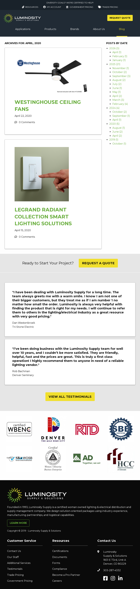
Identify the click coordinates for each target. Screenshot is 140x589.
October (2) (119, 72)
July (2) (117, 84)
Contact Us (14, 551)
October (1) (119, 143)
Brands (74, 29)
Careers (57, 580)
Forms (56, 563)
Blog (122, 29)
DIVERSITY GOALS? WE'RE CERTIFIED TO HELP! (70, 2)
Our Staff (13, 557)
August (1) (118, 127)
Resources (30, 7)
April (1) (116, 52)
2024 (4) (114, 107)
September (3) (121, 76)
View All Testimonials (70, 397)
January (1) (119, 60)
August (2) (119, 80)
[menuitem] (23, 29)
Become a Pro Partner (66, 574)
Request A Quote (98, 263)
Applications (22, 29)
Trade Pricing (108, 7)
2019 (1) (113, 139)
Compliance (59, 568)
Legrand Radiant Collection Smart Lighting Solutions (43, 217)
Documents (59, 557)
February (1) (119, 56)
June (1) (117, 88)
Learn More (18, 522)
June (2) (117, 131)
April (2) (117, 96)
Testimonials (14, 568)
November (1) (120, 68)
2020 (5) (114, 123)
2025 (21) (114, 64)
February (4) (120, 103)
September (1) (121, 115)
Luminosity (118, 558)
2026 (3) (114, 48)
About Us (99, 29)
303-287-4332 (112, 570)
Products (50, 29)
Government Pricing (79, 7)
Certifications (60, 551)
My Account (52, 7)
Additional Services (18, 563)
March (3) (118, 99)
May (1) (116, 92)
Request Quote (120, 17)
